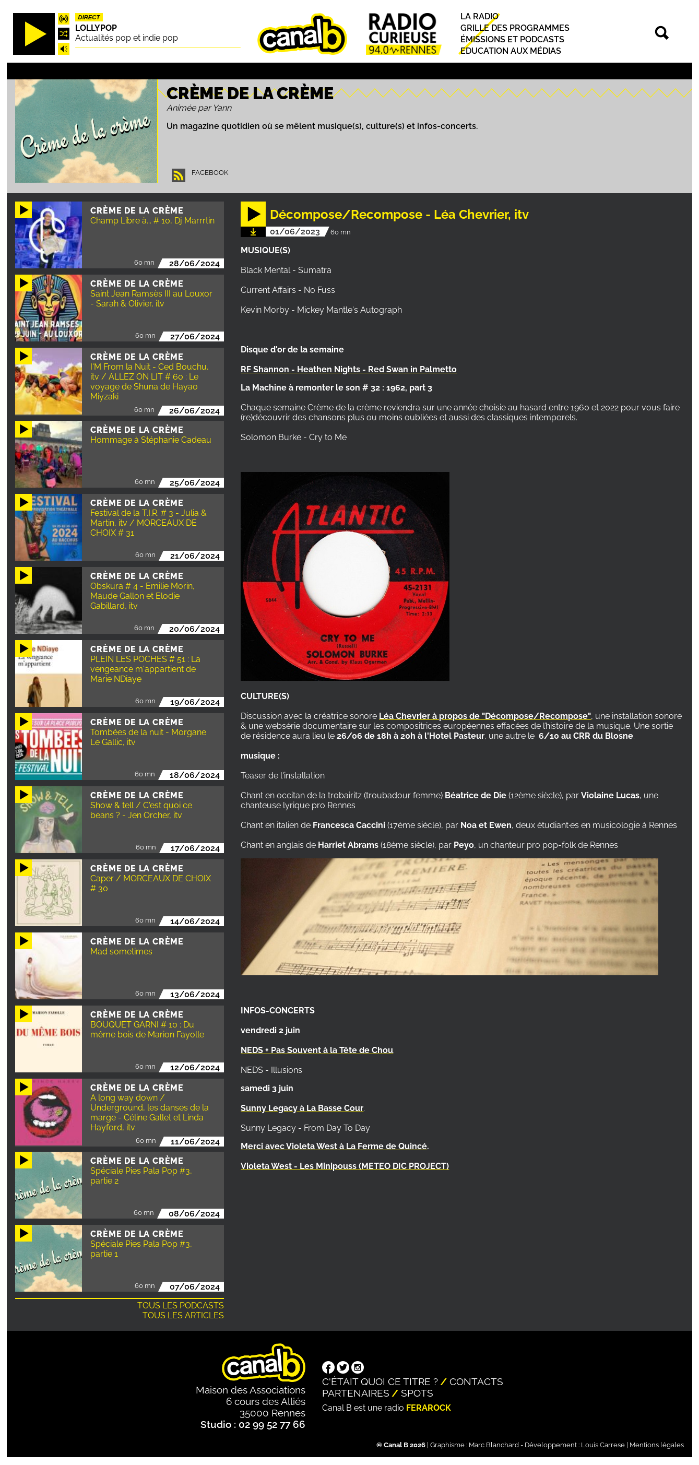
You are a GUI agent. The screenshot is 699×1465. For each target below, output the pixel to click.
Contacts (476, 1381)
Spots (417, 1393)
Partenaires (355, 1393)
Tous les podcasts (180, 1305)
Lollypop (96, 28)
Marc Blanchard (494, 1445)
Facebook (210, 172)
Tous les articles (183, 1315)
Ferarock (428, 1408)
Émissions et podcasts (512, 39)
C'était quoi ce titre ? (380, 1381)
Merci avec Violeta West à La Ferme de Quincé (334, 1146)
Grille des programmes (515, 28)
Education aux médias (510, 51)
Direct (89, 17)
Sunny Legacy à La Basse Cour (302, 1108)
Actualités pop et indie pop (126, 38)
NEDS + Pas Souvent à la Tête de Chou (317, 1050)
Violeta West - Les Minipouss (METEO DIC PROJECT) (345, 1166)
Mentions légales (657, 1445)
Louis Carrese (603, 1445)
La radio (479, 16)
